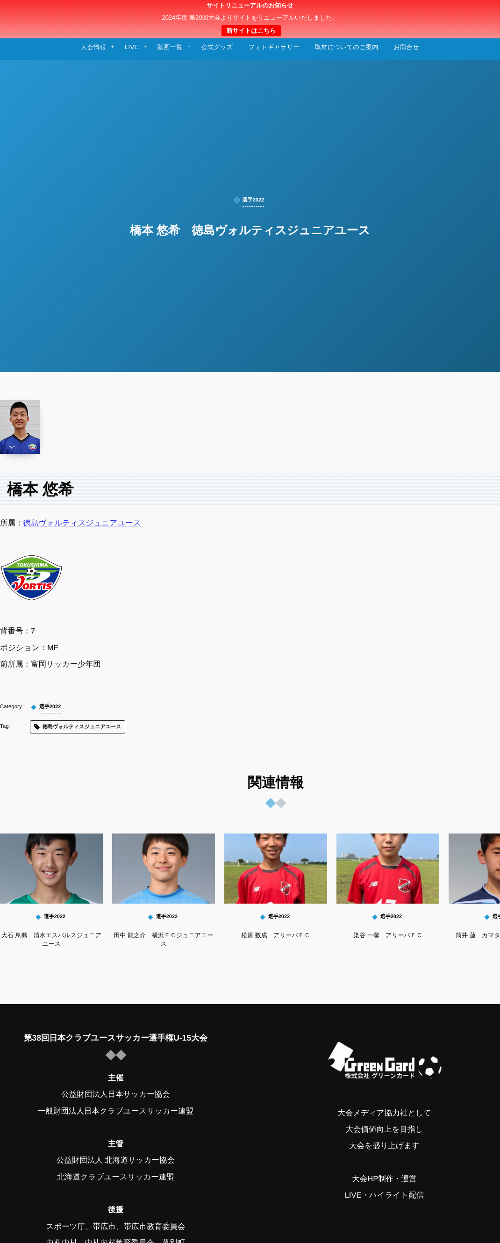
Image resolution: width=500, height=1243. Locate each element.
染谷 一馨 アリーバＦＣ (387, 935)
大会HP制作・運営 (384, 1179)
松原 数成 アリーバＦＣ (275, 935)
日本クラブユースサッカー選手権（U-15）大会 (250, 19)
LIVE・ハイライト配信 (384, 1195)
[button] (475, 12)
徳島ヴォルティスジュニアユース (82, 523)
